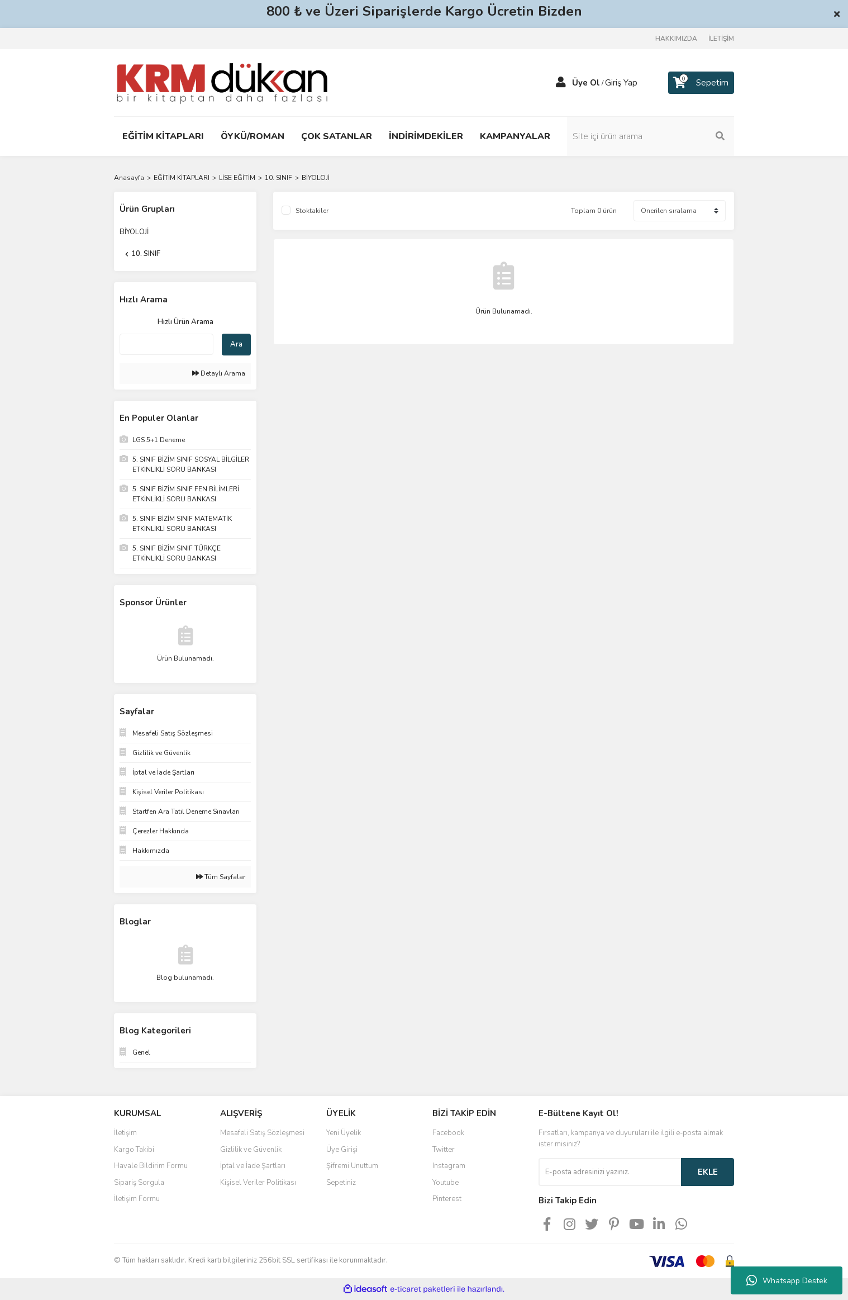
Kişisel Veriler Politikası (258, 1183)
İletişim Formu (137, 1199)
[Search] (658, 136)
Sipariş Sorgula (139, 1183)
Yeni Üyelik (343, 1133)
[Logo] (222, 82)
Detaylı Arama (218, 373)
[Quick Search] (166, 344)
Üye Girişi (342, 1150)
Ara (236, 344)
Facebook (448, 1133)
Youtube (445, 1183)
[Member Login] (561, 82)
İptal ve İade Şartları (252, 1166)
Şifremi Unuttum (352, 1166)
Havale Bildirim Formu (151, 1166)
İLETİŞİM (721, 38)
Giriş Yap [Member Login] (621, 82)
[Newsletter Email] (610, 1172)
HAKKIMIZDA (676, 38)
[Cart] (701, 83)
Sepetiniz (341, 1183)
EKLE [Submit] (708, 1172)
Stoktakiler (312, 210)
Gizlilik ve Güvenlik (251, 1150)
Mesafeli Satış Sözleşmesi (262, 1133)
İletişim (125, 1133)
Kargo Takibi (134, 1150)
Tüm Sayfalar (220, 876)
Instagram (448, 1166)
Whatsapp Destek (786, 1280)
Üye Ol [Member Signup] (586, 82)
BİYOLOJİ (316, 177)
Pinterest (446, 1199)
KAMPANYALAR (515, 136)
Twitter (443, 1150)
